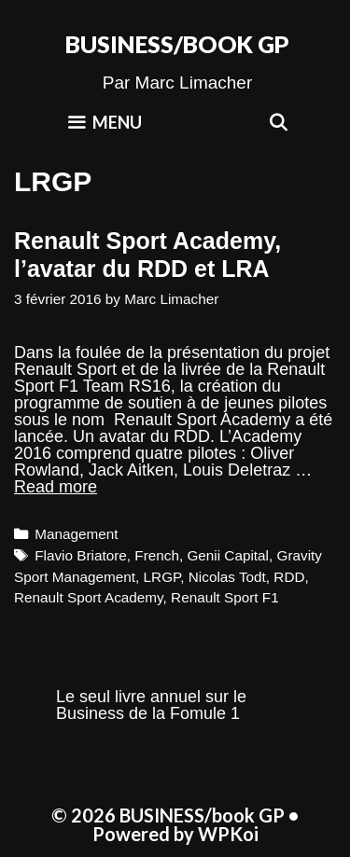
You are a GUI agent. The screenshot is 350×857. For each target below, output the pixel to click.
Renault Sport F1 (225, 597)
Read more (55, 486)
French (156, 555)
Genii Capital (228, 555)
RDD (288, 577)
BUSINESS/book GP (177, 44)
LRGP (162, 577)
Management (76, 534)
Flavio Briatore (81, 555)
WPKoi (228, 833)
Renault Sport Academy (88, 597)
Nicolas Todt (227, 577)
